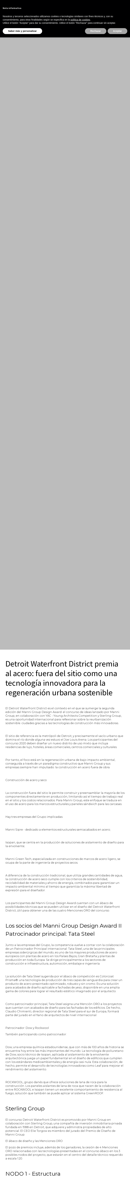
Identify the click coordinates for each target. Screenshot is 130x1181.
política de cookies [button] (80, 19)
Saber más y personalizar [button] (22, 31)
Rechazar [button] (95, 31)
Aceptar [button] (117, 31)
